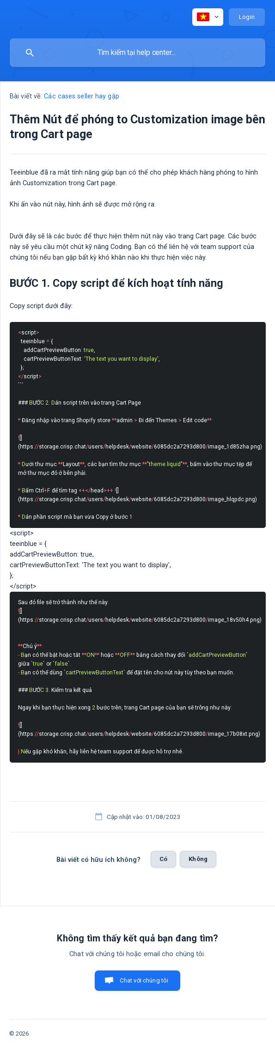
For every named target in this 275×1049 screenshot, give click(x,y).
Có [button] (163, 858)
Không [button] (198, 858)
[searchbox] (137, 52)
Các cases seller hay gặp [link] (81, 96)
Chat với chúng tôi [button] (144, 980)
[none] (207, 17)
